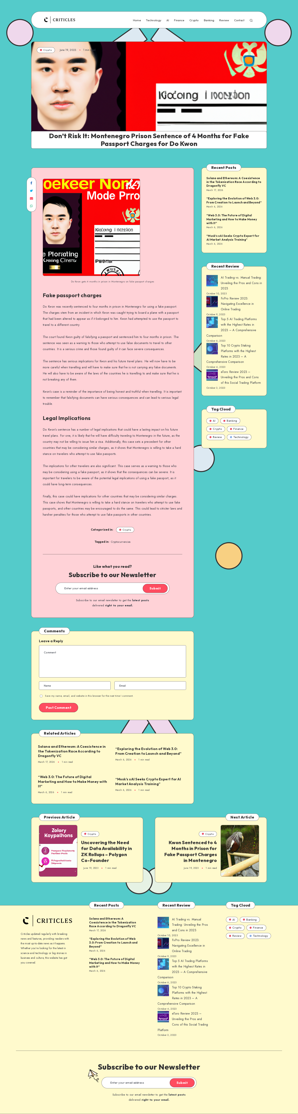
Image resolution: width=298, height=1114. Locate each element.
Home (137, 20)
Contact (239, 20)
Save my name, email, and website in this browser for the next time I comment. (89, 696)
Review (224, 20)
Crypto (194, 20)
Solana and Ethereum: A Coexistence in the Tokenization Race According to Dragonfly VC (72, 751)
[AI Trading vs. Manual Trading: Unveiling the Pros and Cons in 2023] (212, 281)
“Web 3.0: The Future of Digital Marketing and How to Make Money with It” (72, 781)
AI (167, 20)
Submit (155, 588)
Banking (209, 20)
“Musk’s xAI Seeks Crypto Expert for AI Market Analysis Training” (148, 781)
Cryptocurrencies (121, 542)
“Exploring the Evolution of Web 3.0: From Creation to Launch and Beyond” (148, 751)
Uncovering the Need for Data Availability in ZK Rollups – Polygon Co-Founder (106, 851)
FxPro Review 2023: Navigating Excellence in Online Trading (237, 304)
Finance (179, 20)
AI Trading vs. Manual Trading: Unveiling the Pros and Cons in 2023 (241, 283)
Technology (153, 20)
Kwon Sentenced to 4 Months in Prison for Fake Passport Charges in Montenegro (190, 851)
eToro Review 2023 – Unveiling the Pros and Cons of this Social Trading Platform (241, 377)
